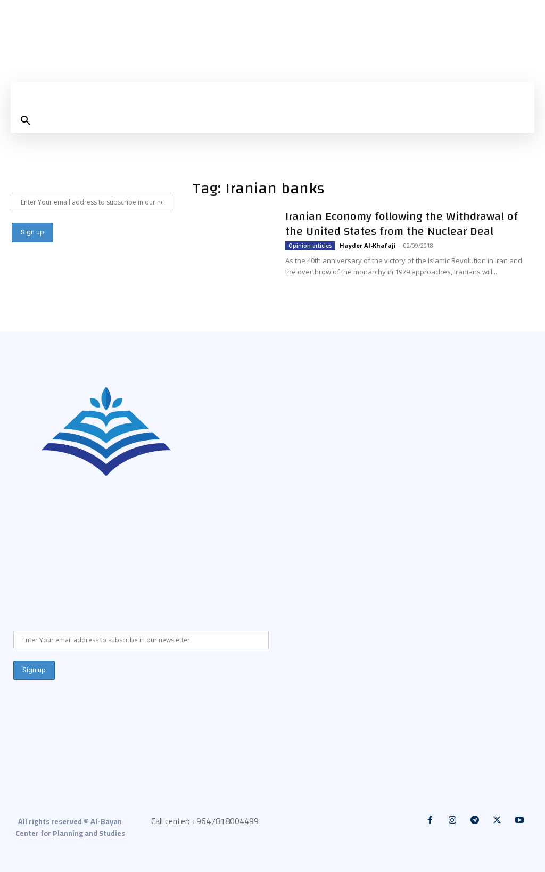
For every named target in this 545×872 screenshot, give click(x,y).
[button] (25, 121)
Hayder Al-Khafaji (368, 245)
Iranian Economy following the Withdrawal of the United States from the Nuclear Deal (401, 224)
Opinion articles (310, 245)
